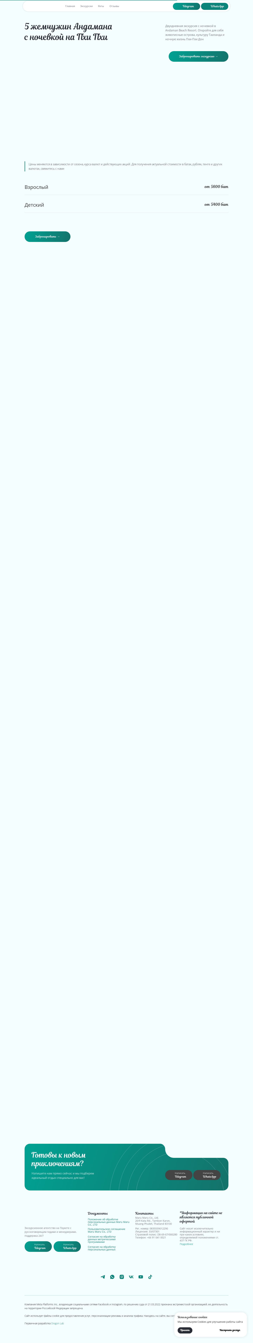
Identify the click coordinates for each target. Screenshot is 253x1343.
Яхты (101, 6)
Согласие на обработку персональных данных (102, 1248)
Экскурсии (86, 6)
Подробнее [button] (186, 1244)
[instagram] (121, 1277)
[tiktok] (150, 1277)
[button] (198, 56)
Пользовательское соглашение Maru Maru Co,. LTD (106, 1230)
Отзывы (114, 6)
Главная (70, 6)
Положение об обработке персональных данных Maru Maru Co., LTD (108, 1222)
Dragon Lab (57, 1323)
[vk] (131, 1277)
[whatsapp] (112, 1277)
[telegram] (102, 1277)
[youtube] (140, 1277)
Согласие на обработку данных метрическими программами (102, 1239)
